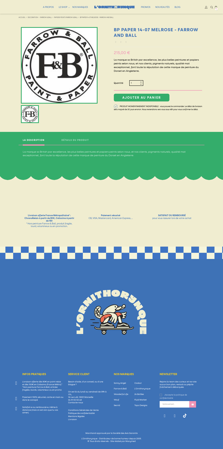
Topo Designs (140, 405)
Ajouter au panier (141, 97)
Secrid (117, 405)
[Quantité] (135, 83)
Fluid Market (140, 400)
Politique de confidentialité (81, 413)
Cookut (138, 383)
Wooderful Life (121, 394)
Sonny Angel (120, 383)
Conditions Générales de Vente (83, 410)
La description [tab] (33, 140)
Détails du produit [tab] (75, 140)
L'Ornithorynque (142, 389)
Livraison (72, 420)
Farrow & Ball (120, 389)
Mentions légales (76, 416)
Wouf (116, 400)
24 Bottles (139, 394)
